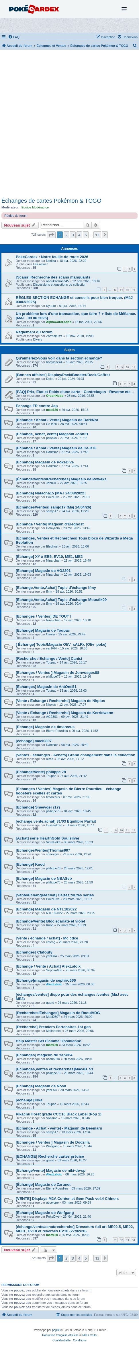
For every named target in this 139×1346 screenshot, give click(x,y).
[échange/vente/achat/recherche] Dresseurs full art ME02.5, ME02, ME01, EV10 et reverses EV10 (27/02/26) (75, 1229)
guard (50, 1002)
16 (133, 289)
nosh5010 (53, 1059)
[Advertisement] (69, 125)
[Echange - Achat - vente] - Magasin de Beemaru (59, 1128)
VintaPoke (53, 842)
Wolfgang (52, 1146)
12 (133, 830)
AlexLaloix (54, 984)
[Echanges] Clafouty (34, 952)
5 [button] (86, 234)
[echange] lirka (29, 1100)
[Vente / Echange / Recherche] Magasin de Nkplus (60, 701)
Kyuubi (51, 306)
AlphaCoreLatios (58, 322)
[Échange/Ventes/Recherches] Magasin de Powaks (61, 479)
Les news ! (40, 264)
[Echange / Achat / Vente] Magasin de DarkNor (57, 420)
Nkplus (51, 704)
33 (127, 1240)
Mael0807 (53, 1016)
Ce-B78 (51, 424)
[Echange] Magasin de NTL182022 (46, 909)
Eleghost (52, 546)
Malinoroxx (53, 1030)
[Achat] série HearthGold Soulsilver (47, 838)
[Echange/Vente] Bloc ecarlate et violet (50, 921)
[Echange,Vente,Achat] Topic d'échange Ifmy (56, 587)
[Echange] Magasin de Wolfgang (45, 1212)
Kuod (50, 925)
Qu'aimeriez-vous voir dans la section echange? (59, 358)
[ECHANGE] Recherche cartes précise (50, 1156)
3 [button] (73, 234)
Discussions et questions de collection (59, 284)
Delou (50, 378)
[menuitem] (13, 37)
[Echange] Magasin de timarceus (45, 727)
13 (115, 289)
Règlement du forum (34, 332)
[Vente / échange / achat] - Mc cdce (47, 938)
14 (121, 289)
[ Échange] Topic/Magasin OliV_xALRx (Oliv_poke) (61, 644)
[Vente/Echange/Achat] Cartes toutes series (55, 895)
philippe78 (53, 676)
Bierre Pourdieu (57, 730)
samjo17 (52, 511)
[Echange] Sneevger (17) (38, 807)
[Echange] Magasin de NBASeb (44, 878)
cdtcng (50, 942)
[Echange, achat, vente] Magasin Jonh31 (52, 434)
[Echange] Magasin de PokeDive (45, 462)
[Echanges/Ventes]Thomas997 (43, 850)
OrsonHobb (55, 395)
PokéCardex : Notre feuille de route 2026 (52, 257)
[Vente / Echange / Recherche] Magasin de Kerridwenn (64, 713)
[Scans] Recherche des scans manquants (53, 277)
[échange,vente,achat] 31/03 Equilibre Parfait (56, 821)
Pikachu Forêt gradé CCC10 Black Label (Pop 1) (58, 1114)
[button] (51, 234)
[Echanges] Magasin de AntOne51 (46, 686)
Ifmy (49, 591)
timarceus (53, 797)
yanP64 (51, 648)
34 (133, 1240)
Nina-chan (53, 560)
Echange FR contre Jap (37, 406)
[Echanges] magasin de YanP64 (44, 1055)
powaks (51, 438)
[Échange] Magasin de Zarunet (43, 1184)
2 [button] (66, 234)
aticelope (52, 1202)
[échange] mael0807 (34, 741)
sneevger (52, 854)
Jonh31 (51, 483)
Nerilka (51, 260)
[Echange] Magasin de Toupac (43, 630)
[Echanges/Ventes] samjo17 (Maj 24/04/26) (53, 507)
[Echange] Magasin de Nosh (41, 1086)
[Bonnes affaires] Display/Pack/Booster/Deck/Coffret (63, 375)
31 (115, 1240)
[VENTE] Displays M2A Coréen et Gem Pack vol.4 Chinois (67, 1198)
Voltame (52, 1118)
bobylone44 (54, 362)
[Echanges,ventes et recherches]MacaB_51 (54, 1069)
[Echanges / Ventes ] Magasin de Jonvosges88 (57, 672)
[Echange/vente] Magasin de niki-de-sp (50, 1170)
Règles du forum (16, 215)
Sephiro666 (54, 970)
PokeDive (53, 497)
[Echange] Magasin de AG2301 (43, 570)
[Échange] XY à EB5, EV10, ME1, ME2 (49, 556)
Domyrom (53, 528)
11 (133, 367)
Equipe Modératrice (35, 207)
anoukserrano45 (57, 281)
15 (127, 289)
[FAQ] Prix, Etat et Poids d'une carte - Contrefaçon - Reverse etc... (75, 392)
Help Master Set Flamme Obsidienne (48, 1041)
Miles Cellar (89, 1335)
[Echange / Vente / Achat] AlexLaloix (48, 966)
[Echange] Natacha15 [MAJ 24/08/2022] (50, 493)
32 (121, 1240)
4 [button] (79, 234)
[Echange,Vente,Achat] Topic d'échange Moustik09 (61, 599)
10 (127, 367)
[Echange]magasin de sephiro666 (46, 980)
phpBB (56, 1330)
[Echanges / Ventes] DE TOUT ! (43, 616)
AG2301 (52, 716)
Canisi (50, 634)
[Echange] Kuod (30, 864)
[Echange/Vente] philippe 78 (41, 772)
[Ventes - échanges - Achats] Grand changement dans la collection (75, 755)
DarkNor (52, 452)
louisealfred (54, 825)
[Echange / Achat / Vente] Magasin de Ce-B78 (56, 448)
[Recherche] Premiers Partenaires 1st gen (53, 1027)
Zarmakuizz (54, 336)
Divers (37, 339)
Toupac (51, 662)
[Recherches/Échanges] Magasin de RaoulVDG (58, 1013)
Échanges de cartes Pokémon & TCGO (51, 201)
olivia (49, 759)
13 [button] (97, 234)
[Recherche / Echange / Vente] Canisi (49, 658)
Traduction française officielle (60, 1335)
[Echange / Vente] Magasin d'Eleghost (50, 524)
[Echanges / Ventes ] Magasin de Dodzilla (53, 1142)
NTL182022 (54, 913)
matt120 (52, 409)
